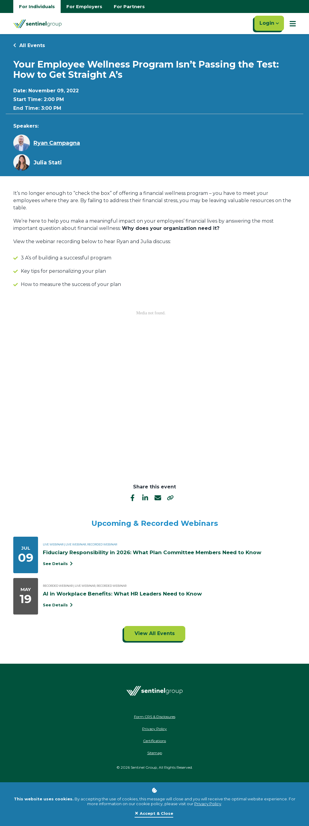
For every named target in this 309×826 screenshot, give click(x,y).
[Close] (154, 814)
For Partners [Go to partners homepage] (129, 6)
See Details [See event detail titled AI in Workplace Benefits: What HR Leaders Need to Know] (58, 604)
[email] (157, 497)
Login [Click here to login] (269, 23)
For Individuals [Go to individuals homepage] (37, 6)
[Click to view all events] (154, 633)
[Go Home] (37, 23)
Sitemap (154, 753)
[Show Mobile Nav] (293, 23)
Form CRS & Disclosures (154, 716)
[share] (170, 497)
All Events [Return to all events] (29, 45)
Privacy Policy (207, 803)
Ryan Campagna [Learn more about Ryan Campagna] (56, 143)
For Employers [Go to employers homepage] (84, 6)
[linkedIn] (145, 497)
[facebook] (132, 497)
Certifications (154, 741)
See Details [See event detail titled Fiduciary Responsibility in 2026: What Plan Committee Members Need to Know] (58, 563)
